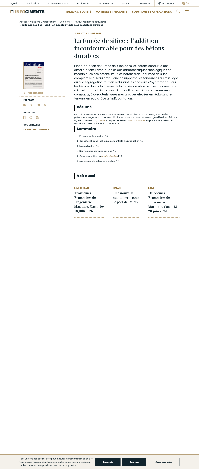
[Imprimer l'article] (30, 117)
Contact (126, 3)
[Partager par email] (45, 104)
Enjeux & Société (78, 12)
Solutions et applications (152, 12)
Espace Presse (106, 3)
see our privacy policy (65, 465)
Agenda (14, 3)
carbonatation (137, 120)
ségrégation (94, 82)
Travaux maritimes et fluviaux (89, 21)
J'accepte (108, 462)
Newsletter (145, 3)
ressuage (171, 78)
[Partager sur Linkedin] (38, 104)
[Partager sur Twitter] (31, 104)
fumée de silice (112, 66)
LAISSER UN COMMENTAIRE (36, 129)
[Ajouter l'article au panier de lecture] (24, 117)
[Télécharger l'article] (37, 117)
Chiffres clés (83, 3)
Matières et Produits (111, 12)
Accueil (23, 21)
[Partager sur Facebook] (24, 104)
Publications (33, 3)
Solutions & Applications (43, 21)
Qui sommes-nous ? (58, 3)
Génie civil (64, 21)
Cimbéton (94, 33)
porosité (101, 120)
